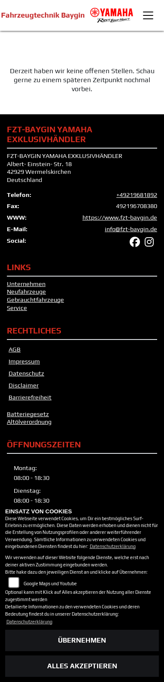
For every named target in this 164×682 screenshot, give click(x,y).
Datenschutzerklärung (113, 546)
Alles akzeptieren (82, 666)
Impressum (24, 361)
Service (17, 307)
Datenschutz (26, 373)
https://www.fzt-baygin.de (119, 217)
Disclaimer (24, 385)
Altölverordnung (29, 421)
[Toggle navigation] (148, 15)
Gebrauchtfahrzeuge (35, 299)
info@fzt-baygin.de (131, 229)
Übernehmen (82, 640)
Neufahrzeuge (26, 291)
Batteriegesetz (28, 414)
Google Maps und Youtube (50, 583)
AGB (15, 349)
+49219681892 (136, 194)
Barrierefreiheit (30, 397)
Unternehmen (26, 283)
